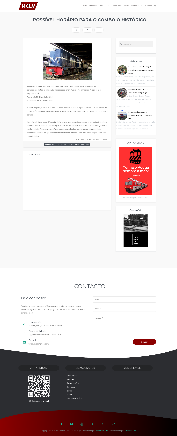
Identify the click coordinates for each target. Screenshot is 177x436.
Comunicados (72, 375)
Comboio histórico (52, 144)
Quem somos (146, 6)
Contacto (135, 6)
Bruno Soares (130, 430)
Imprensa (71, 387)
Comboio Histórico (75, 398)
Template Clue (102, 430)
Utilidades (93, 6)
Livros (69, 391)
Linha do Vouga (73, 144)
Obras (69, 394)
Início (85, 6)
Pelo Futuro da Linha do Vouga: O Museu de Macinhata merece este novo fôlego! (141, 70)
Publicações (104, 6)
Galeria (126, 6)
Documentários (73, 383)
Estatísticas (116, 6)
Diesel (63, 144)
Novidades (85, 144)
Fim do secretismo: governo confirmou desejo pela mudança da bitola (140, 115)
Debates (70, 379)
